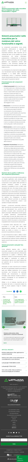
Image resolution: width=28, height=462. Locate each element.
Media (14, 422)
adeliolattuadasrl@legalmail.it (14, 391)
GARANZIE (22, 452)
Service (14, 418)
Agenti (14, 424)
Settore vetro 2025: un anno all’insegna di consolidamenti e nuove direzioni (13, 358)
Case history (14, 417)
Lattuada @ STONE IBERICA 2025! (11, 362)
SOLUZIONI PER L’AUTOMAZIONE (14, 415)
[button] (24, 327)
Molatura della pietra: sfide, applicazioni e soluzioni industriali (13, 353)
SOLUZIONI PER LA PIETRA (14, 411)
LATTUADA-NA (14, 420)
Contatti (14, 426)
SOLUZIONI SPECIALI (14, 413)
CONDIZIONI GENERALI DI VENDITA (11, 452)
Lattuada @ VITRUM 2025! (9, 366)
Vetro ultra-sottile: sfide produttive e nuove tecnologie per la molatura (12, 370)
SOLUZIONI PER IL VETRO (14, 409)
